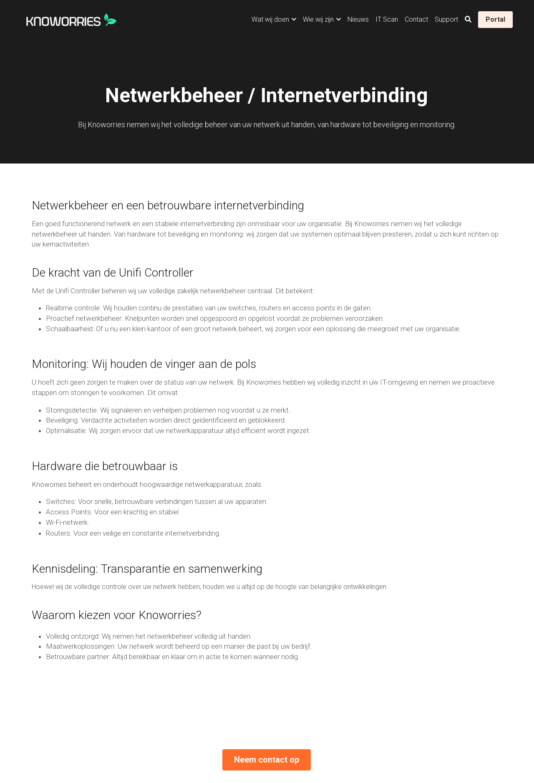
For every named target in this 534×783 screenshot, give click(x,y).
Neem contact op (266, 600)
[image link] (71, 18)
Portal (495, 19)
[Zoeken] (468, 19)
